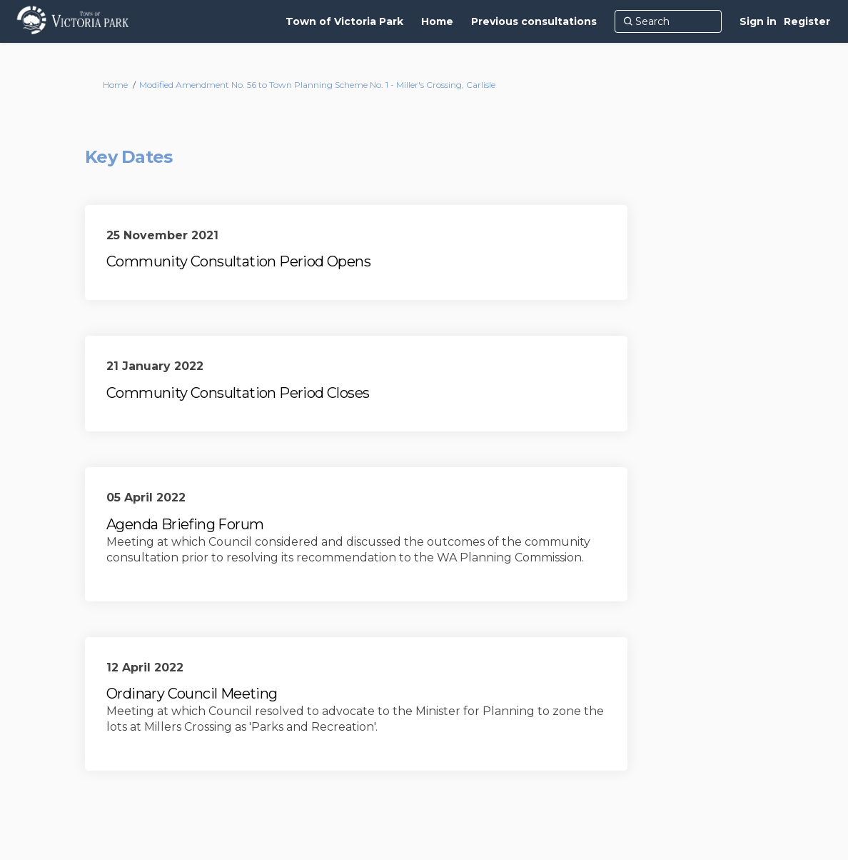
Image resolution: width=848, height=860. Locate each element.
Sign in (758, 21)
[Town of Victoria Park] (344, 21)
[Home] (437, 21)
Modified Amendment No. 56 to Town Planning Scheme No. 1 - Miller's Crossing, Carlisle (317, 84)
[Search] (668, 21)
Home (115, 84)
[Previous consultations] (534, 21)
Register (807, 21)
